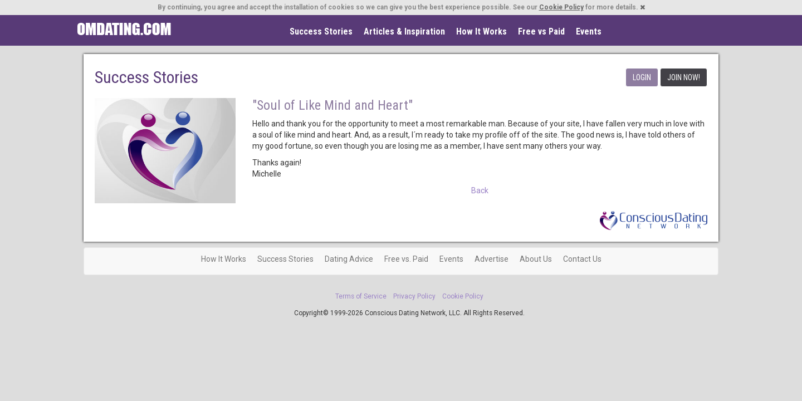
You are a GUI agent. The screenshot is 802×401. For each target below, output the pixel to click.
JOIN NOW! (683, 77)
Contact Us (582, 259)
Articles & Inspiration (404, 31)
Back (479, 190)
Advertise (491, 259)
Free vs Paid (541, 31)
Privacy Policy (414, 296)
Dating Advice (349, 259)
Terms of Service (361, 296)
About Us (536, 259)
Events (589, 31)
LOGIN (642, 77)
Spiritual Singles (124, 29)
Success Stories (321, 31)
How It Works (481, 31)
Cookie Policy (561, 7)
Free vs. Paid (406, 259)
